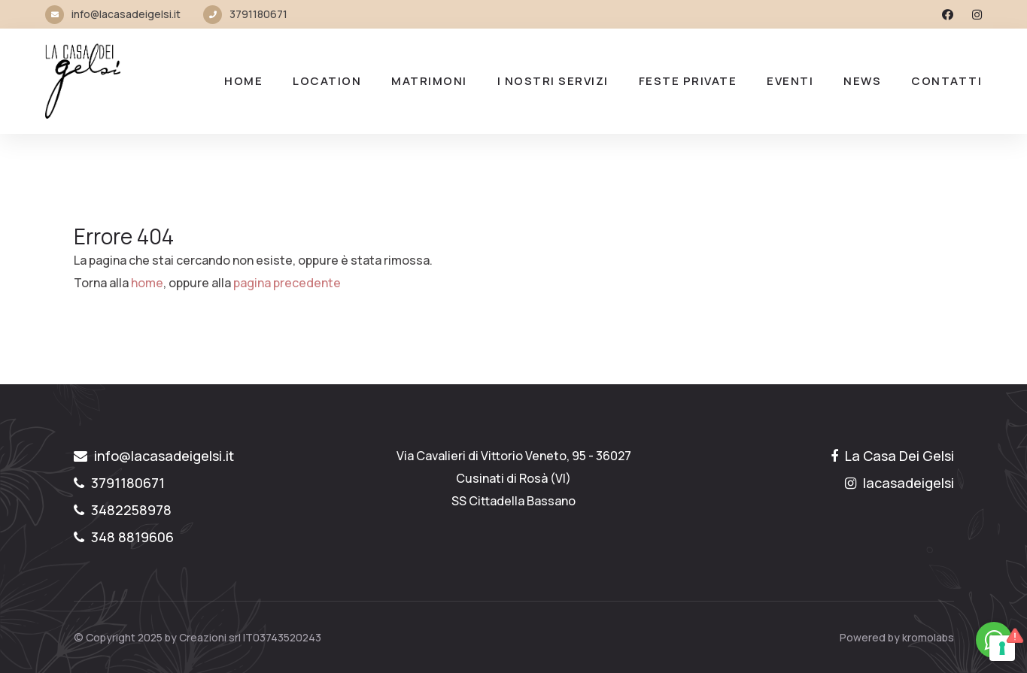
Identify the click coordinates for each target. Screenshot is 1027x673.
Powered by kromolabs (897, 637)
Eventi (790, 81)
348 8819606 (124, 537)
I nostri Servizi (553, 81)
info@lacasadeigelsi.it (126, 14)
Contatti (946, 81)
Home (243, 81)
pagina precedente (287, 282)
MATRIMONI (429, 81)
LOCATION (327, 81)
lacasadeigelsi (899, 483)
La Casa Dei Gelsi (892, 456)
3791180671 (258, 14)
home (147, 282)
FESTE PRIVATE (688, 81)
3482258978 (123, 510)
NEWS (862, 81)
